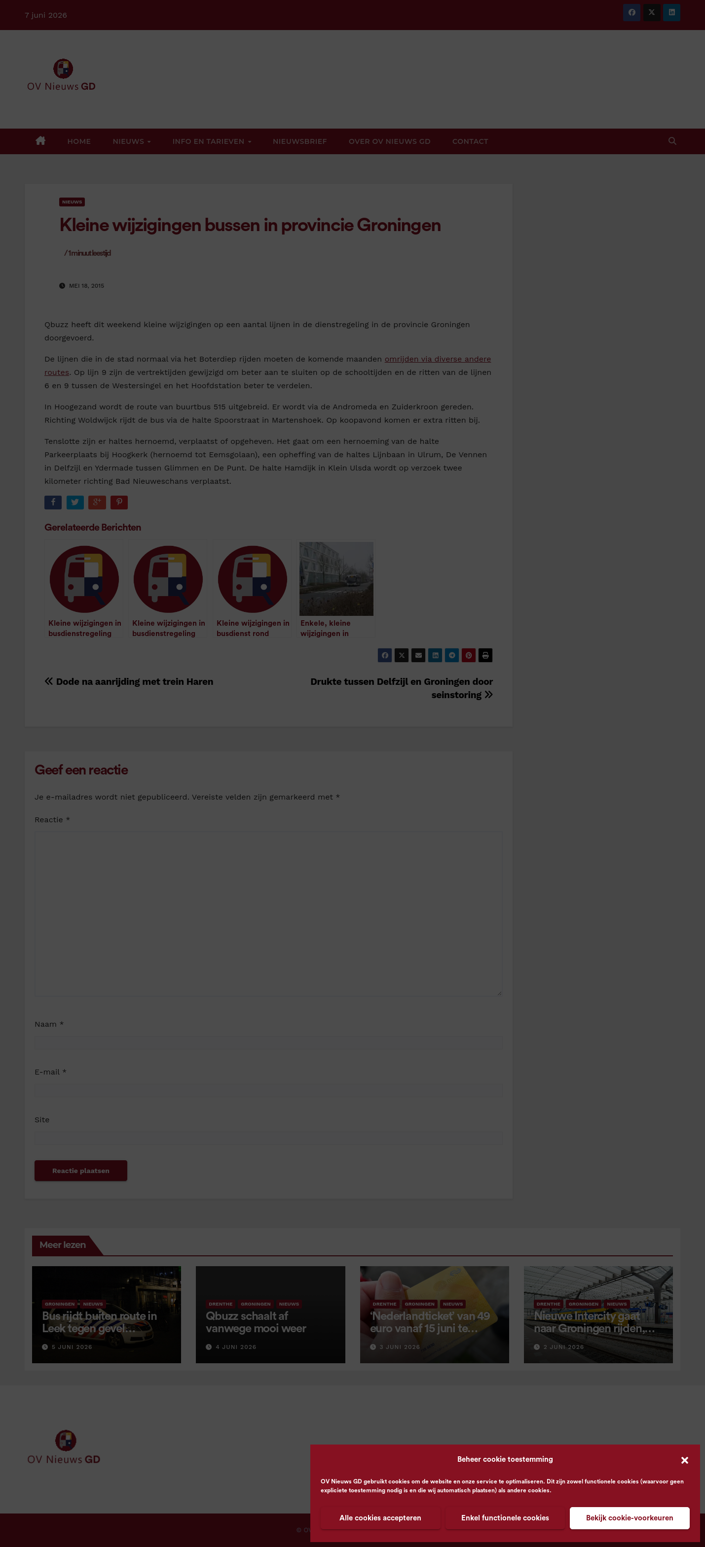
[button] (685, 1460)
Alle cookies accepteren (380, 1518)
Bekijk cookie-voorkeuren (629, 1518)
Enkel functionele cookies (505, 1518)
